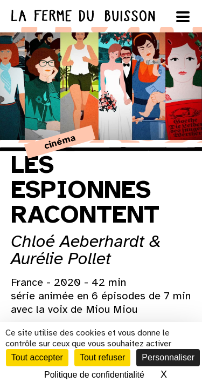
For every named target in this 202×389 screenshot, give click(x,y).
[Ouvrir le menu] (183, 16)
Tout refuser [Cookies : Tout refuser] (102, 357)
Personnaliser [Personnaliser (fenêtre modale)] (168, 357)
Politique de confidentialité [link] (94, 374)
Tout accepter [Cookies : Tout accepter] (37, 357)
